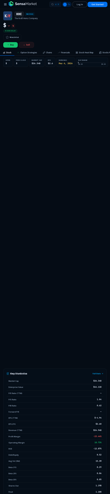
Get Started (97, 4)
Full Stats (98, 373)
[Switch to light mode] (67, 4)
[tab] (7, 53)
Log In (80, 4)
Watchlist (12, 37)
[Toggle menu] (5, 4)
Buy (10, 44)
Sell (26, 44)
